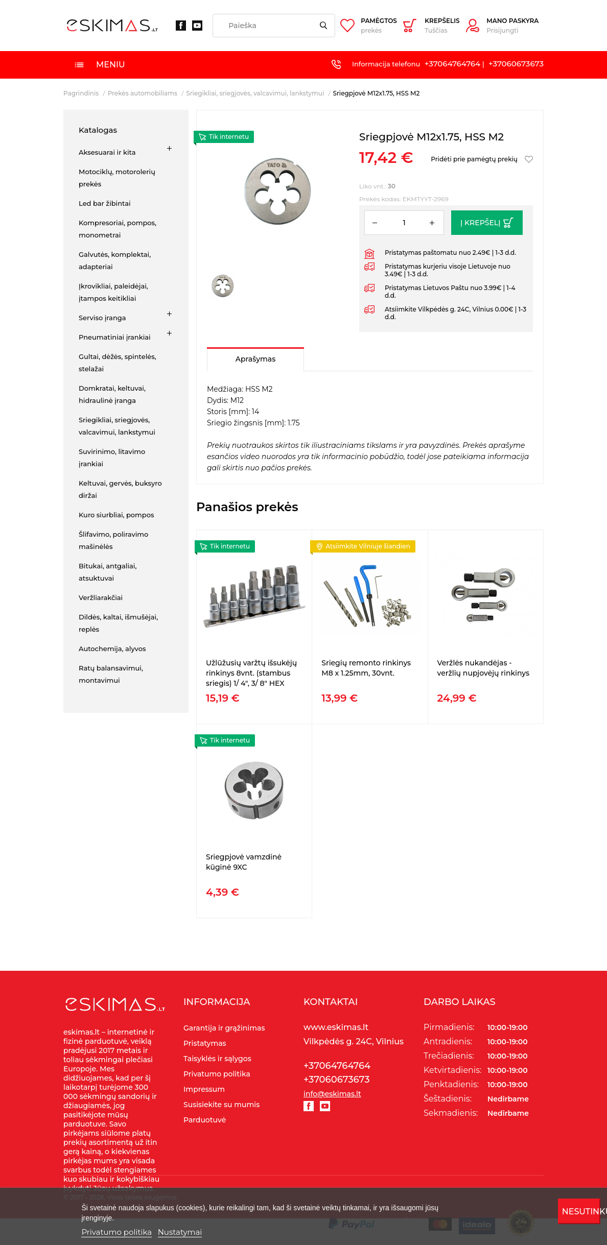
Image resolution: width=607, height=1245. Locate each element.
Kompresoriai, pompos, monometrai (117, 229)
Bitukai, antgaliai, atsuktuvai (107, 572)
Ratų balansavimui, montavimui (111, 674)
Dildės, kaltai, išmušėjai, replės (118, 623)
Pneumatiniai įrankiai (115, 337)
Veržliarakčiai (101, 597)
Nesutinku (581, 1211)
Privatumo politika (116, 1232)
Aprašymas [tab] (255, 359)
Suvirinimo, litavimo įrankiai (112, 457)
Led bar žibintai (105, 203)
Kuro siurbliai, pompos (116, 515)
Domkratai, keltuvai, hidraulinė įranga (112, 394)
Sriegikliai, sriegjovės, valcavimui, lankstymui (117, 426)
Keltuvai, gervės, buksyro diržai (120, 489)
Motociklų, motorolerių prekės (117, 177)
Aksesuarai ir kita (107, 152)
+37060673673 (516, 63)
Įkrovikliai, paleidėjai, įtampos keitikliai (113, 292)
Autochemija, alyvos (112, 648)
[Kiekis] (404, 222)
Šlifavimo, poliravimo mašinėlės (113, 540)
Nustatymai (180, 1232)
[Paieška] (274, 25)
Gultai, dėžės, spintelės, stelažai (117, 362)
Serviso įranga (102, 318)
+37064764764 (452, 63)
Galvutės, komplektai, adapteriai (115, 260)
